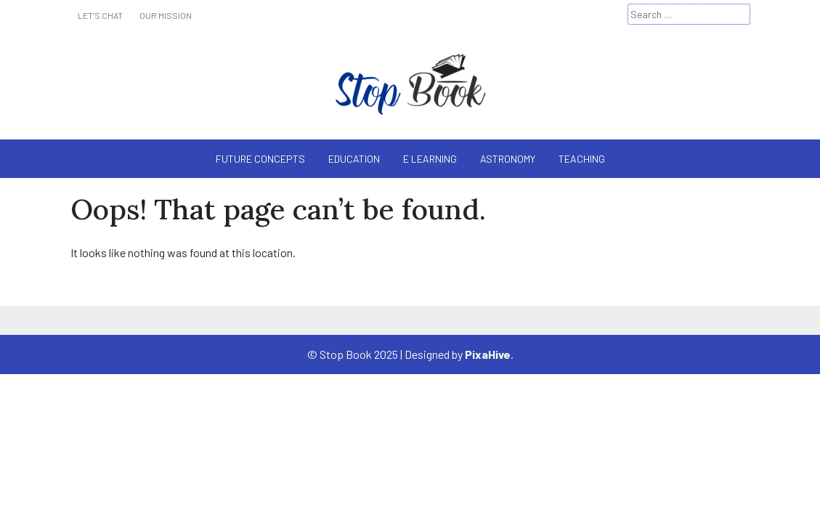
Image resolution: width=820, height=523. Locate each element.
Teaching (582, 159)
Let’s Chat (100, 15)
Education (354, 159)
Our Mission (165, 15)
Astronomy (507, 159)
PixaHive (488, 354)
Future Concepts (260, 159)
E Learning (430, 159)
